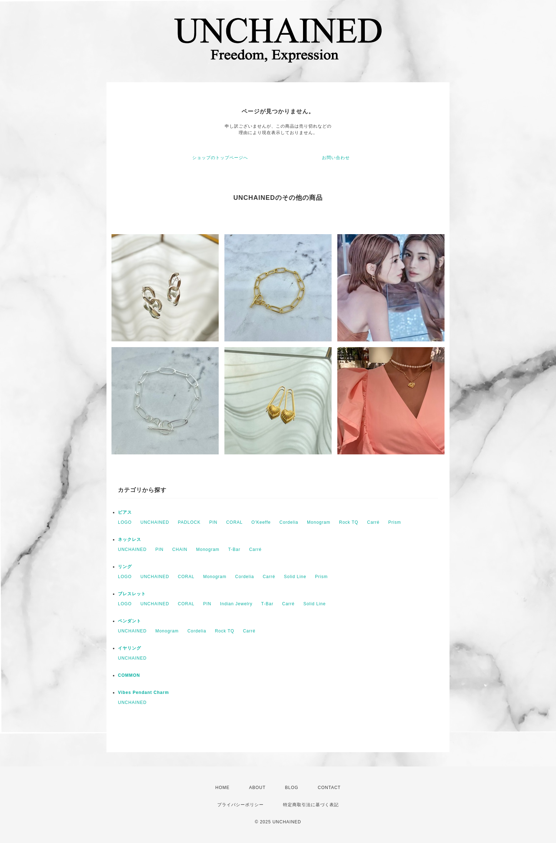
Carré (373, 522)
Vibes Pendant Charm (143, 692)
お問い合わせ (336, 157)
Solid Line (295, 576)
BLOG (291, 787)
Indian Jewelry (236, 603)
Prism (394, 522)
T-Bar (234, 549)
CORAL (234, 522)
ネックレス (129, 539)
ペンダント (129, 620)
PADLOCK (189, 522)
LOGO (125, 522)
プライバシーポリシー (240, 804)
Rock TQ (348, 522)
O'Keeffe (261, 522)
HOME (222, 787)
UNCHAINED (154, 522)
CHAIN (179, 549)
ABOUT (257, 787)
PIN (213, 522)
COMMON (129, 675)
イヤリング (129, 648)
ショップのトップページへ (220, 157)
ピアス (125, 512)
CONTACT (329, 787)
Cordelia (288, 522)
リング (125, 566)
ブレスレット (132, 593)
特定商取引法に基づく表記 (311, 804)
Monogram (318, 522)
